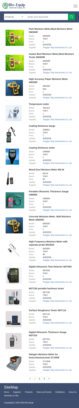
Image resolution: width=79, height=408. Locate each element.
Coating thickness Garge (42, 126)
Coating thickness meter (42, 147)
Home (6, 392)
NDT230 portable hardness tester (46, 288)
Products (29, 392)
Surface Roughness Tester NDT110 (47, 310)
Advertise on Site (11, 396)
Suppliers (17, 392)
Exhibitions (60, 392)
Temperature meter (39, 104)
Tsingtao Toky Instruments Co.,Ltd (57, 47)
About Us (73, 392)
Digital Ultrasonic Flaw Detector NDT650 (50, 266)
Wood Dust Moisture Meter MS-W (46, 169)
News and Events (44, 392)
